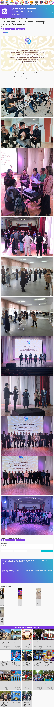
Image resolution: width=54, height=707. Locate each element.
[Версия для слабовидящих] (19, 14)
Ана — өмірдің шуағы (4, 683)
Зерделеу (5, 32)
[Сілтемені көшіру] (20, 29)
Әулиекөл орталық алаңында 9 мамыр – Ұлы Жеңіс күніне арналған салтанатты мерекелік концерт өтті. (27, 704)
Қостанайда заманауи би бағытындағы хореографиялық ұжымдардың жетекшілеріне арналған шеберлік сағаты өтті (38, 602)
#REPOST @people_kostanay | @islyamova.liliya (5, 642)
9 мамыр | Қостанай (16, 702)
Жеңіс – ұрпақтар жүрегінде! (48, 683)
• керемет (3, 568)
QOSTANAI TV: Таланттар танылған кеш (48, 642)
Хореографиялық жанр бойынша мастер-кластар (15, 18)
